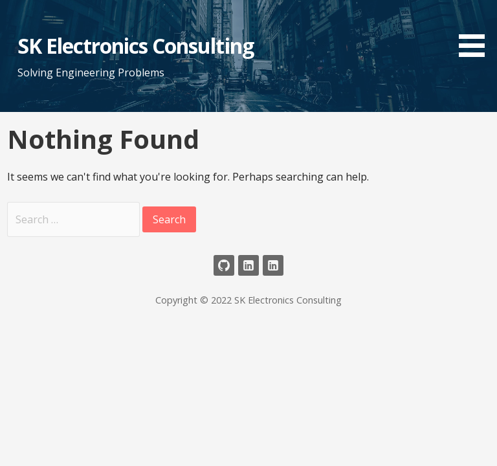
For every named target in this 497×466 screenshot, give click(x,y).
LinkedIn (248, 265)
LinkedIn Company (273, 265)
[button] (476, 30)
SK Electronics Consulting (135, 46)
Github (224, 265)
